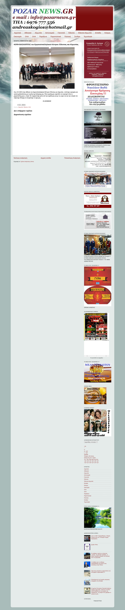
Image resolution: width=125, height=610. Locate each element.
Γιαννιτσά (61, 33)
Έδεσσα (71, 33)
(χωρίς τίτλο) (94, 544)
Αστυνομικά (49, 33)
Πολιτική (67, 36)
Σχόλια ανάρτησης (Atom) (27, 161)
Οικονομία (17, 36)
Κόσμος (107, 33)
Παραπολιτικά (56, 36)
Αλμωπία (38, 33)
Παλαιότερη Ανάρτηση (72, 158)
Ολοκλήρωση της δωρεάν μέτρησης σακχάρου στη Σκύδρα (100, 580)
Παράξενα (43, 36)
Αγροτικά (17, 33)
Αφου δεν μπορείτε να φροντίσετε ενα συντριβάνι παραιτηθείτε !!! (100, 571)
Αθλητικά (28, 33)
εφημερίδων (100, 357)
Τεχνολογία (88, 36)
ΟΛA (34, 36)
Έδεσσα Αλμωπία (85, 33)
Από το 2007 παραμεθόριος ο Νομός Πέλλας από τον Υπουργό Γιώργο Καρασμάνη (100, 537)
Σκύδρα (77, 36)
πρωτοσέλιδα (94, 357)
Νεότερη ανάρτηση (20, 158)
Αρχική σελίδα (46, 158)
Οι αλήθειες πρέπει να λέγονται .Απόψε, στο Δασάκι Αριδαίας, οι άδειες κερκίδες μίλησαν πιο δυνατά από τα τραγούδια (100, 555)
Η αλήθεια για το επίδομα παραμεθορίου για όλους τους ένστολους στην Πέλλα (98, 563)
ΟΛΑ (27, 36)
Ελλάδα (98, 33)
